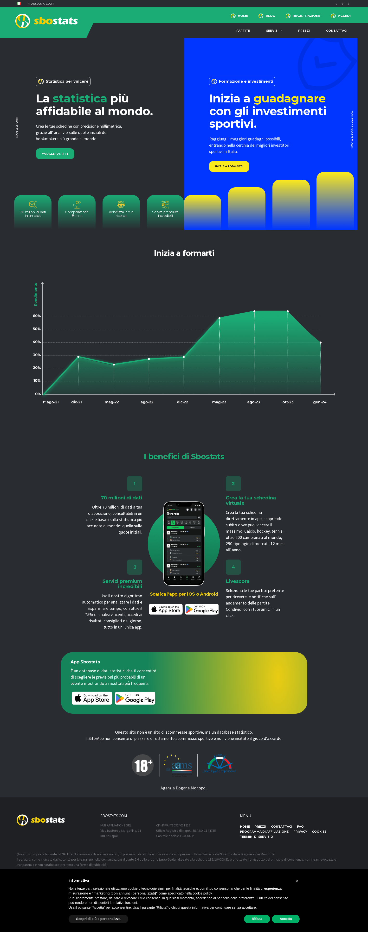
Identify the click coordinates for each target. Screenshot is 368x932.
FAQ (300, 826)
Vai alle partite (55, 153)
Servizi (272, 30)
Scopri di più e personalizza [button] (98, 919)
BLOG (270, 16)
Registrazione (306, 16)
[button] (19, 4)
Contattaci (336, 30)
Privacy (300, 831)
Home (243, 16)
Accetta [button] (286, 919)
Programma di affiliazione (264, 831)
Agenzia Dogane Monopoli (184, 788)
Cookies (319, 831)
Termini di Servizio (256, 836)
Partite (243, 30)
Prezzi (304, 30)
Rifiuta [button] (257, 919)
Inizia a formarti (229, 166)
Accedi (344, 16)
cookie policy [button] (202, 893)
